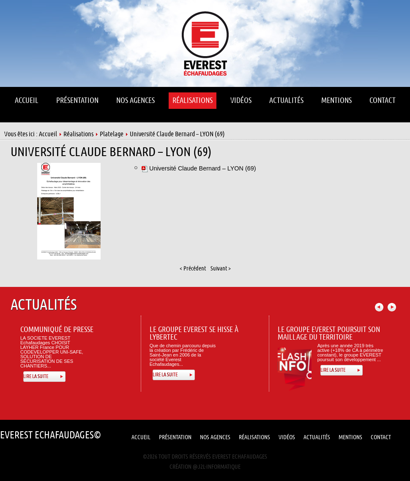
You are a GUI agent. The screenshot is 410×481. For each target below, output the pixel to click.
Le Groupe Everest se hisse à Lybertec (194, 333)
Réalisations (78, 134)
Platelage (111, 134)
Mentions (350, 437)
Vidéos (287, 437)
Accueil (48, 134)
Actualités (316, 437)
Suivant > (220, 268)
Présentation (175, 437)
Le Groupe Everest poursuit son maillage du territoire (329, 333)
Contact (381, 437)
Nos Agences (215, 437)
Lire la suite (35, 376)
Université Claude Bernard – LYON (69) (111, 152)
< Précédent (193, 268)
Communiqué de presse (56, 330)
